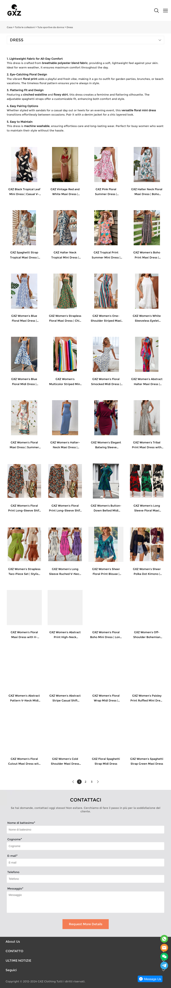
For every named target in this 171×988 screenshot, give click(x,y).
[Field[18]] (85, 879)
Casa (9, 27)
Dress (70, 27)
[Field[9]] (85, 862)
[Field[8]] (85, 846)
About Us (13, 941)
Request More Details (85, 924)
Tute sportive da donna (50, 27)
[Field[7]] (85, 829)
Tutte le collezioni (25, 27)
